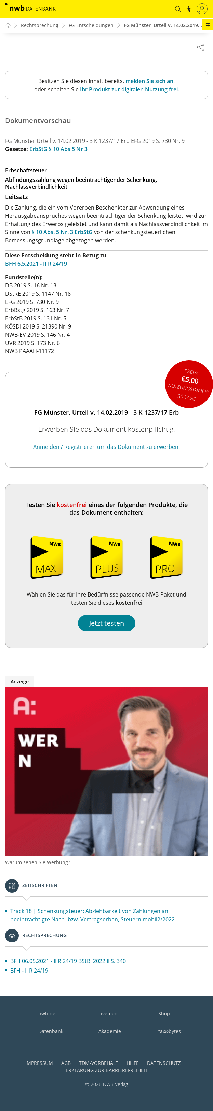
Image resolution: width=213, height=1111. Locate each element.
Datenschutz (164, 1063)
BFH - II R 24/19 (29, 971)
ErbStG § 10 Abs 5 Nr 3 (58, 149)
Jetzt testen (106, 623)
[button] (177, 9)
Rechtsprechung (39, 25)
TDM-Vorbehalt (98, 1063)
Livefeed (108, 1013)
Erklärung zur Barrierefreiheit (107, 1070)
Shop (164, 1013)
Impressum (39, 1063)
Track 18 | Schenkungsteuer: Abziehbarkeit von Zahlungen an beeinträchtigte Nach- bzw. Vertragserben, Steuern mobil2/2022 (92, 915)
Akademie (109, 1031)
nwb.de (46, 1013)
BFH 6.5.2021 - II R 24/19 (36, 264)
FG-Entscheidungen (91, 25)
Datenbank (50, 1031)
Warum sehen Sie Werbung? (37, 862)
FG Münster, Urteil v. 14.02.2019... (163, 25)
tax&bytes (169, 1031)
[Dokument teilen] (201, 47)
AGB (66, 1063)
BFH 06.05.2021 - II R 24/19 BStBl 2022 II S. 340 (68, 961)
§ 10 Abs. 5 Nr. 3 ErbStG (62, 232)
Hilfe (133, 1063)
